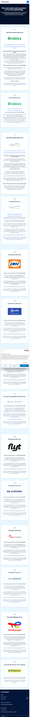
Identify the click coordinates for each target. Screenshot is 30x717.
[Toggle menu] (28, 2)
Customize (15, 365)
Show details (25, 362)
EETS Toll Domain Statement (7, 704)
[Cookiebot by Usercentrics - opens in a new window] (25, 350)
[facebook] (27, 698)
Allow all (24, 365)
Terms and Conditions (5, 702)
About (2, 695)
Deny (5, 365)
